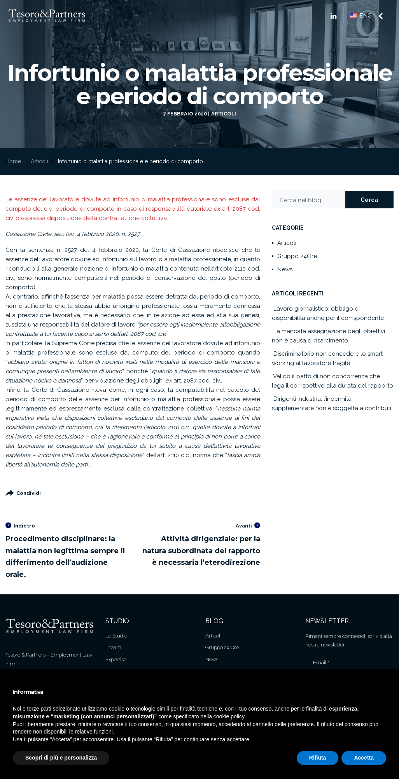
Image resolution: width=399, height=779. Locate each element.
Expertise (115, 659)
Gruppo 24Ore (297, 256)
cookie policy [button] (229, 716)
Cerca (369, 199)
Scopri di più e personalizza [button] (61, 758)
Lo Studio (116, 636)
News (284, 269)
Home (13, 161)
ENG (361, 15)
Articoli (223, 114)
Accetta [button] (364, 758)
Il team (113, 647)
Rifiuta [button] (317, 758)
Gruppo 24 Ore (222, 647)
